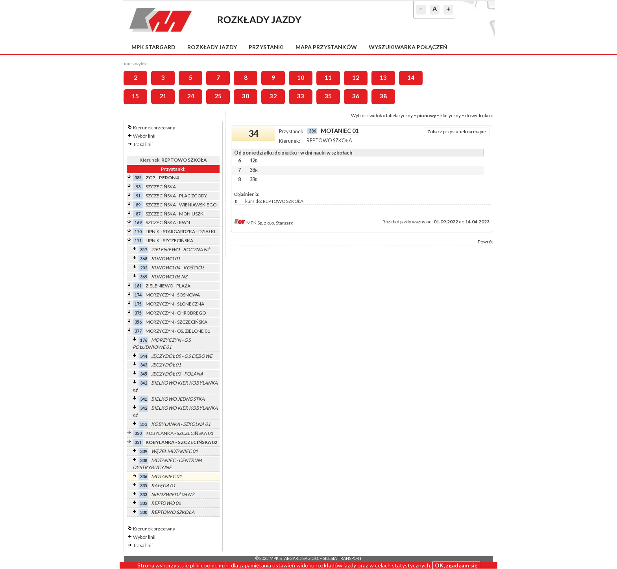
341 (143, 398)
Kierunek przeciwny (154, 128)
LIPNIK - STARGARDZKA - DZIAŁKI (180, 231)
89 (138, 204)
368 (143, 258)
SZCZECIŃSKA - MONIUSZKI (175, 214)
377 (138, 330)
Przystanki (266, 47)
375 (138, 312)
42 (253, 160)
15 (135, 95)
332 (143, 503)
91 (138, 195)
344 (143, 356)
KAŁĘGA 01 (163, 485)
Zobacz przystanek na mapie (456, 131)
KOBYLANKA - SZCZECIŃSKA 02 (181, 442)
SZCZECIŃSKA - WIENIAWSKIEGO (181, 205)
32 (273, 95)
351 (138, 442)
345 (143, 373)
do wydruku (477, 115)
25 (218, 95)
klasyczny (450, 115)
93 (138, 186)
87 (138, 213)
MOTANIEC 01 (166, 476)
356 (138, 321)
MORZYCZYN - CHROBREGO (176, 313)
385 (138, 177)
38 (383, 95)
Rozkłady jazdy (212, 47)
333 (143, 494)
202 (143, 267)
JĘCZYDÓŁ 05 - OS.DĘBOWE (181, 356)
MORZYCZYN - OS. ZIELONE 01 (178, 331)
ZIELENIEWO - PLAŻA (168, 286)
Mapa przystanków (326, 47)
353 (143, 424)
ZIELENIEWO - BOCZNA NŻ (180, 249)
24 (190, 95)
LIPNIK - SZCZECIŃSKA (169, 240)
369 (143, 276)
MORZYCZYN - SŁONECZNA (175, 304)
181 (138, 285)
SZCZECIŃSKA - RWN (168, 222)
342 (143, 382)
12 (355, 77)
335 (143, 485)
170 (138, 231)
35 (328, 95)
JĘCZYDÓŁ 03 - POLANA (177, 374)
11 (328, 77)
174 (138, 294)
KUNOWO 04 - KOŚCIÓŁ (177, 268)
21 (162, 95)
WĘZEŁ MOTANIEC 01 (174, 451)
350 (138, 433)
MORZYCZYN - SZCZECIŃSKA (176, 322)
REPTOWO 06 (166, 503)
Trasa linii (143, 144)
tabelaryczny (399, 115)
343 (143, 364)
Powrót (485, 242)
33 (300, 95)
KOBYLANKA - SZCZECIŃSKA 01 (179, 433)
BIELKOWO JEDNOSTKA (178, 399)
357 (143, 249)
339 (143, 451)
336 (143, 476)
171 (138, 240)
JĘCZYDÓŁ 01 (166, 365)
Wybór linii (144, 136)
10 (300, 77)
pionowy (426, 115)
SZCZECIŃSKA (161, 187)
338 (143, 460)
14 (410, 77)
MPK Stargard (153, 47)
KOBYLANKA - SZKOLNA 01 (181, 424)
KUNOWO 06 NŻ (169, 277)
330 (143, 512)
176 (143, 340)
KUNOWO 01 (165, 258)
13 (383, 77)
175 (138, 303)
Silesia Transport (342, 558)
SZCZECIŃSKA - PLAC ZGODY (176, 196)
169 (138, 222)
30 (245, 95)
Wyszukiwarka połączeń (408, 47)
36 (355, 95)
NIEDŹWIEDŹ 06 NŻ (172, 494)
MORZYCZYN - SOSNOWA (173, 295)
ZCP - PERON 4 (162, 177)
